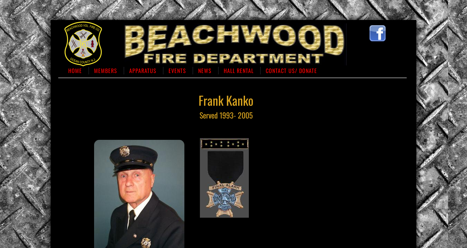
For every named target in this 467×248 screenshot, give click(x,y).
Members (105, 70)
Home (75, 70)
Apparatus (142, 70)
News (205, 70)
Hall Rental (239, 70)
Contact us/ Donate (291, 70)
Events (177, 70)
